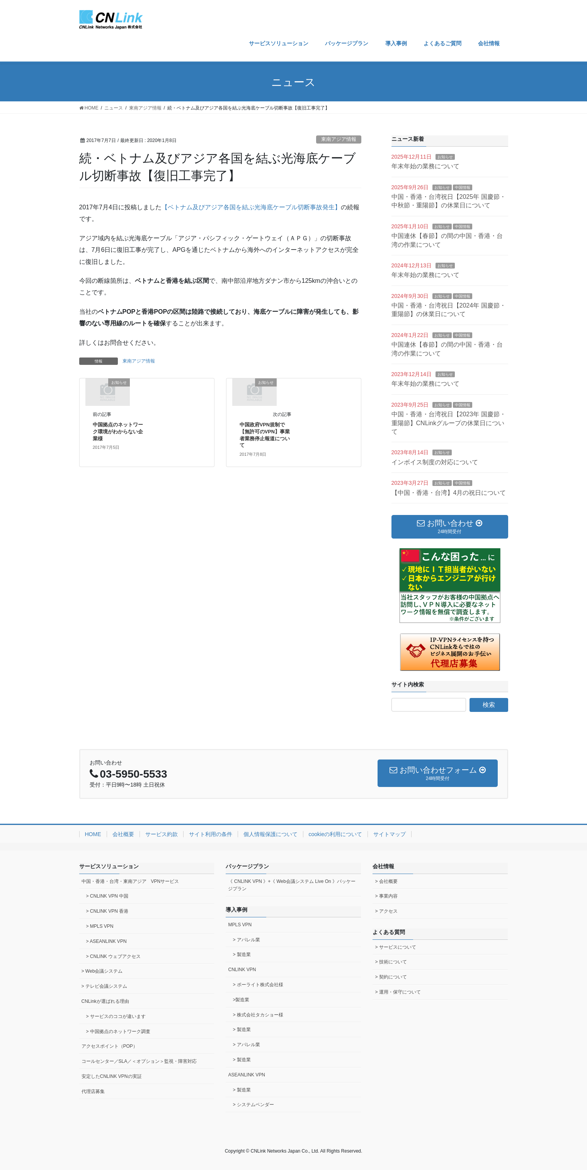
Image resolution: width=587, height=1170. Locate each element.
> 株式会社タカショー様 (258, 1015)
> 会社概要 (386, 881)
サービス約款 (161, 834)
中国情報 (462, 187)
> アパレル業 (246, 939)
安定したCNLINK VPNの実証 (112, 1076)
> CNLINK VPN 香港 (107, 911)
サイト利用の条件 (210, 834)
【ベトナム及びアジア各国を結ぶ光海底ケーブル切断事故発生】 (251, 207)
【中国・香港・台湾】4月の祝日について (448, 492)
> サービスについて (395, 947)
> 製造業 (241, 954)
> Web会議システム (102, 971)
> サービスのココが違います (116, 1016)
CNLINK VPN (242, 969)
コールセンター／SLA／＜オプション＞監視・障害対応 (139, 1061)
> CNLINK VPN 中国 (107, 896)
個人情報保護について (270, 834)
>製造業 (241, 999)
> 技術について (391, 962)
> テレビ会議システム (104, 986)
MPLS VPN (240, 924)
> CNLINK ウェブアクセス (113, 956)
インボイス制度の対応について (434, 462)
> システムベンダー (253, 1104)
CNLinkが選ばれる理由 (105, 1001)
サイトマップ (389, 834)
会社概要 (123, 834)
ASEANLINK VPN (246, 1075)
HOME (93, 834)
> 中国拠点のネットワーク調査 (118, 1031)
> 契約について (391, 977)
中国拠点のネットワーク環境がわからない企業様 (118, 431)
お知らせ (445, 157)
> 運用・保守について (397, 992)
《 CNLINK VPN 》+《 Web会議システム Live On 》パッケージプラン (292, 885)
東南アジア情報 (338, 139)
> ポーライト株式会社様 (258, 984)
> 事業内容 (386, 896)
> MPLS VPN (100, 926)
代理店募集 (93, 1091)
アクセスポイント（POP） (110, 1046)
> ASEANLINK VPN (106, 941)
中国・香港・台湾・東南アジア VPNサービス (130, 881)
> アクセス (386, 911)
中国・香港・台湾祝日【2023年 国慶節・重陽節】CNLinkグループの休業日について (448, 423)
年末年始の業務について (425, 166)
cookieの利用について (335, 834)
